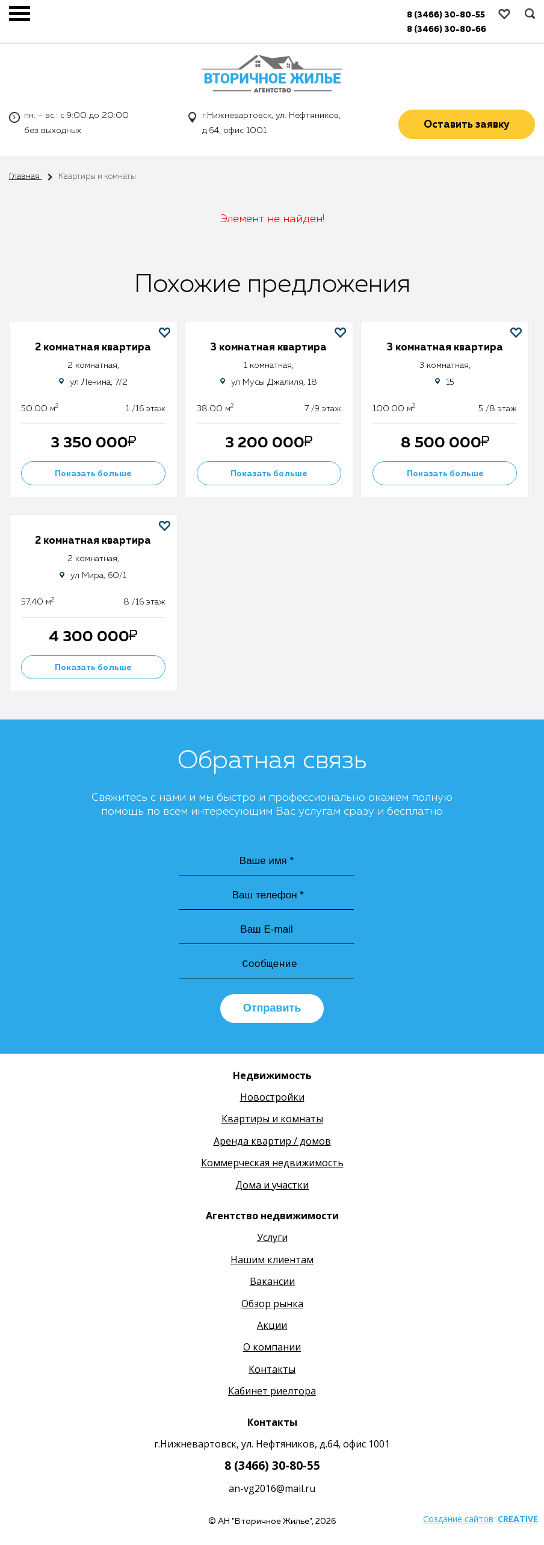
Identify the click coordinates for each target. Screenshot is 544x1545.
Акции (272, 1327)
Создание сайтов (458, 1521)
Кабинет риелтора (272, 1393)
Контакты (272, 1371)
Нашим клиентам (272, 1262)
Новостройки (272, 1099)
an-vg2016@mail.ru (272, 1490)
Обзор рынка (272, 1305)
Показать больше (93, 474)
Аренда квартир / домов (272, 1143)
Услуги (272, 1239)
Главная (25, 176)
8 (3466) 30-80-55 (272, 1468)
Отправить (272, 1010)
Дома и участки (272, 1186)
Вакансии (272, 1283)
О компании (272, 1349)
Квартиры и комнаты (272, 1121)
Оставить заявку (467, 126)
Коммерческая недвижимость (272, 1165)
